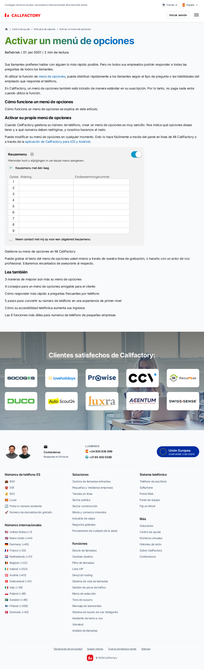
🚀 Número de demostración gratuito (28, 512)
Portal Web (146, 493)
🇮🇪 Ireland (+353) (16, 569)
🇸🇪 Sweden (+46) (16, 599)
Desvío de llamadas (84, 550)
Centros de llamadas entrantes (91, 481)
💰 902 (10, 493)
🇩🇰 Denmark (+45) (17, 612)
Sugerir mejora (95, 648)
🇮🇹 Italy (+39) (14, 587)
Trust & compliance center (122, 648)
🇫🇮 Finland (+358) (16, 606)
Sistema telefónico (153, 474)
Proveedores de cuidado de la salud (94, 530)
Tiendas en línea (82, 493)
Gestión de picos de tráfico (89, 587)
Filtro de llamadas (83, 562)
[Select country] (190, 5)
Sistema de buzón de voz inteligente (95, 612)
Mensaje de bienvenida (86, 606)
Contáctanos (148, 556)
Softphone (146, 487)
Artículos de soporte (44, 29)
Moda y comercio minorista (89, 512)
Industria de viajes (83, 518)
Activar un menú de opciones (75, 29)
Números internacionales (23, 525)
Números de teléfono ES (22, 474)
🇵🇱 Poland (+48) (15, 593)
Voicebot (77, 624)
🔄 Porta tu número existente (23, 506)
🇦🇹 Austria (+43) (15, 575)
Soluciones (80, 474)
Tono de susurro (82, 599)
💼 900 (10, 481)
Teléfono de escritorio (153, 481)
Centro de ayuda (21, 29)
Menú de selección (84, 593)
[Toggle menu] (196, 15)
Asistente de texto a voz (87, 618)
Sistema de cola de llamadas (90, 581)
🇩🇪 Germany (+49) (17, 544)
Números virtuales (151, 538)
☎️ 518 (9, 487)
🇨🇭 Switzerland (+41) (18, 581)
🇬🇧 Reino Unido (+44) (18, 538)
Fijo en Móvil (147, 506)
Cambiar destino (82, 556)
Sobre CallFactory (151, 550)
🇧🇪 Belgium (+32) (16, 562)
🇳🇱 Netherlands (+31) (18, 556)
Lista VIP (77, 569)
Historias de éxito (150, 544)
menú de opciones (52, 76)
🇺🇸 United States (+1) (18, 532)
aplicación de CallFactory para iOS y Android (57, 142)
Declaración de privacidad (68, 648)
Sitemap (145, 648)
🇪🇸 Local (10, 500)
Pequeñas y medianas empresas (92, 487)
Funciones (79, 544)
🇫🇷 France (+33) (15, 550)
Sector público (81, 500)
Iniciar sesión (178, 15)
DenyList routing (82, 575)
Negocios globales (83, 524)
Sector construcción (84, 506)
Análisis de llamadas (84, 630)
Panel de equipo (150, 500)
